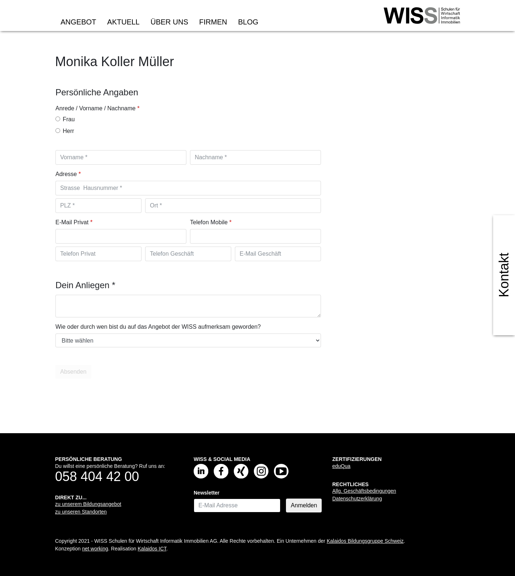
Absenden (74, 372)
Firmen (213, 22)
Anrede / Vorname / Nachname (95, 108)
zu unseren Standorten (81, 512)
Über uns (169, 22)
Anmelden (304, 505)
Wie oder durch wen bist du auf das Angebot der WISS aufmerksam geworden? (158, 327)
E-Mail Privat (72, 222)
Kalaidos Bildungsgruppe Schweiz (365, 541)
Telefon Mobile (209, 222)
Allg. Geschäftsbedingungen (364, 491)
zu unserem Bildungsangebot (88, 504)
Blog (248, 22)
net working (95, 549)
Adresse (66, 174)
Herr (64, 131)
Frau (65, 119)
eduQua (341, 466)
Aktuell (123, 22)
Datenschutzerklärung (357, 498)
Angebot (78, 22)
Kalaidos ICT (152, 549)
